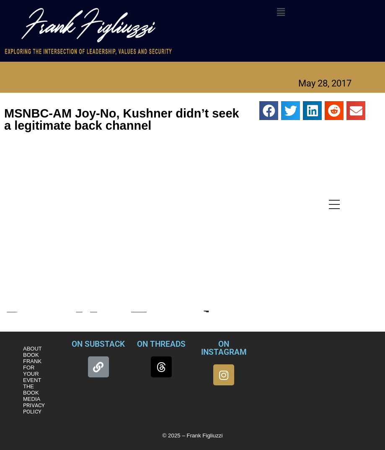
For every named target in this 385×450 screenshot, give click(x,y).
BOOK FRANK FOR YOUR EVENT (32, 367)
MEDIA (31, 399)
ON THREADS (161, 344)
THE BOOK (31, 389)
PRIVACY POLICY (34, 408)
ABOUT (32, 348)
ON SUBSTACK (98, 344)
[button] (281, 12)
